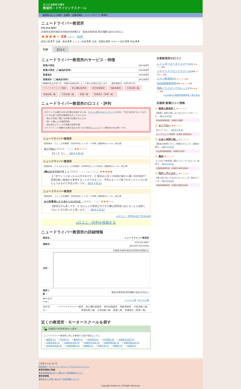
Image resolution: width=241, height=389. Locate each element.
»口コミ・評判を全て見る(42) (133, 216)
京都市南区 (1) (73, 346)
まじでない (50, 148)
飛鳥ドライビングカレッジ (172, 88)
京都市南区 (77, 15)
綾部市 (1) (51, 339)
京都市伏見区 (182, 168)
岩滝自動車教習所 (163, 120)
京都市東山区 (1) (131, 343)
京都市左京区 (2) (72, 343)
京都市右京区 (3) (126, 339)
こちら (95, 127)
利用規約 (43, 366)
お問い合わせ (54, 379)
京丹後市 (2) (108, 339)
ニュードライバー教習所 (165, 134)
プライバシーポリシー (58, 366)
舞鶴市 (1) (118, 346)
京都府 (67, 15)
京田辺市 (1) (93, 339)
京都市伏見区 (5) (54, 346)
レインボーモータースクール (174, 63)
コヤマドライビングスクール (174, 71)
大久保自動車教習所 (164, 151)
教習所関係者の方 (47, 373)
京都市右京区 (182, 185)
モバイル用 (143, 300)
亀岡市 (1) (78, 339)
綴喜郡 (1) (88, 346)
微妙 (161, 156)
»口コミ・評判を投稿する (96, 222)
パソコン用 (130, 300)
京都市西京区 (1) (111, 343)
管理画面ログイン (75, 373)
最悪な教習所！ (167, 108)
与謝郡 (179, 120)
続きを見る (77, 153)
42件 (80, 36)
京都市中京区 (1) (92, 343)
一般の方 (61, 373)
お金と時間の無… (168, 139)
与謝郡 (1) (131, 346)
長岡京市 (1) (103, 346)
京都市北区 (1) (53, 343)
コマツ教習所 (164, 78)
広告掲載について (71, 379)
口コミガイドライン (80, 366)
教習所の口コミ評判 (52, 15)
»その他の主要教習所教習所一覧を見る (182, 95)
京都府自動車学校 (163, 168)
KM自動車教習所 (166, 83)
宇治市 (181, 151)
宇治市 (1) (64, 339)
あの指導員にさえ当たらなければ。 (63, 201)
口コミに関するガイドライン (101, 112)
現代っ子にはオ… (168, 173)
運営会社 (43, 379)
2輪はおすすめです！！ (56, 171)
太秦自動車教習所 (163, 185)
